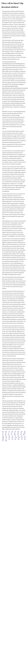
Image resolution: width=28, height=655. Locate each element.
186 (2, 431)
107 (9, 431)
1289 (3, 437)
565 (9, 437)
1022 (14, 434)
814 (9, 439)
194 (12, 439)
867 (19, 437)
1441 (24, 434)
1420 (6, 440)
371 (11, 434)
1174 (21, 431)
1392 (3, 439)
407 (2, 440)
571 (6, 439)
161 (17, 434)
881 (24, 431)
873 (22, 437)
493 (6, 437)
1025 (18, 439)
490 (12, 431)
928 (8, 434)
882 (18, 431)
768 (21, 439)
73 (2, 434)
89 (20, 434)
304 (25, 437)
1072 (12, 437)
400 (24, 439)
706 (15, 431)
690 (15, 439)
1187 (6, 431)
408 (5, 434)
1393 (16, 437)
